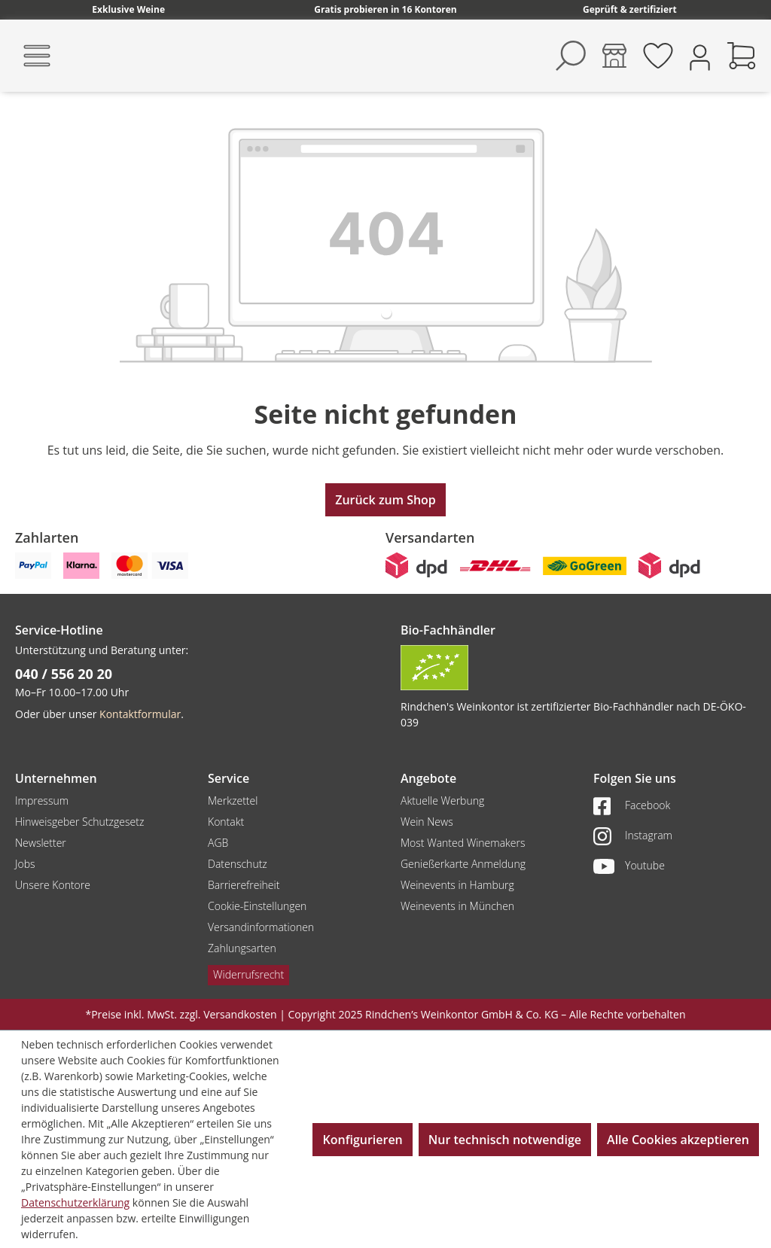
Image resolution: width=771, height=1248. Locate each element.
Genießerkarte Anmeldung (463, 864)
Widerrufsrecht (248, 974)
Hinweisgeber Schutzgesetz (79, 821)
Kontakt (226, 821)
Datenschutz (237, 864)
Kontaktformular (140, 714)
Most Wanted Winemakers (463, 843)
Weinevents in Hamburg (457, 885)
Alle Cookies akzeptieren (678, 1139)
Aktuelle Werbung (442, 800)
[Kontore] (614, 56)
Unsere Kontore (52, 885)
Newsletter (40, 843)
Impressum (42, 800)
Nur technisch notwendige (504, 1139)
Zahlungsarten (242, 948)
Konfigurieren (362, 1139)
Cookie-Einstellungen (257, 906)
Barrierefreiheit (243, 885)
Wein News (427, 821)
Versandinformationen (261, 927)
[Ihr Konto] (700, 56)
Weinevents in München (457, 906)
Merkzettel (233, 800)
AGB (218, 843)
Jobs (25, 864)
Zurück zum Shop (385, 500)
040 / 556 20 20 (63, 674)
